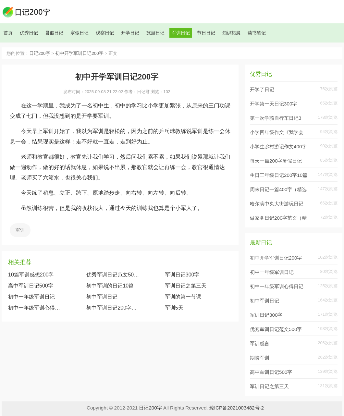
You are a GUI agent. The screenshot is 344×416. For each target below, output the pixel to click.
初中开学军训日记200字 (79, 53)
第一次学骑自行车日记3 (275, 118)
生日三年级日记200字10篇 (278, 175)
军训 (20, 230)
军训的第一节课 (183, 297)
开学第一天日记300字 (273, 103)
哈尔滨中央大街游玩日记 (276, 203)
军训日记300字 (182, 274)
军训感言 (259, 343)
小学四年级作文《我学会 (276, 132)
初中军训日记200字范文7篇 (112, 308)
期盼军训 (259, 358)
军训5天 (174, 308)
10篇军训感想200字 (31, 274)
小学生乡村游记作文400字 (278, 146)
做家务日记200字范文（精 (278, 218)
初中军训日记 (101, 297)
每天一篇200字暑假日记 (276, 161)
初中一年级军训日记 (31, 297)
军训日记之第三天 (185, 285)
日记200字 (39, 53)
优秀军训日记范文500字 (112, 274)
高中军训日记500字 (30, 285)
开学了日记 (262, 89)
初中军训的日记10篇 (110, 285)
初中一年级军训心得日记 (34, 308)
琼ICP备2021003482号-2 (236, 407)
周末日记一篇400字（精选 (278, 189)
